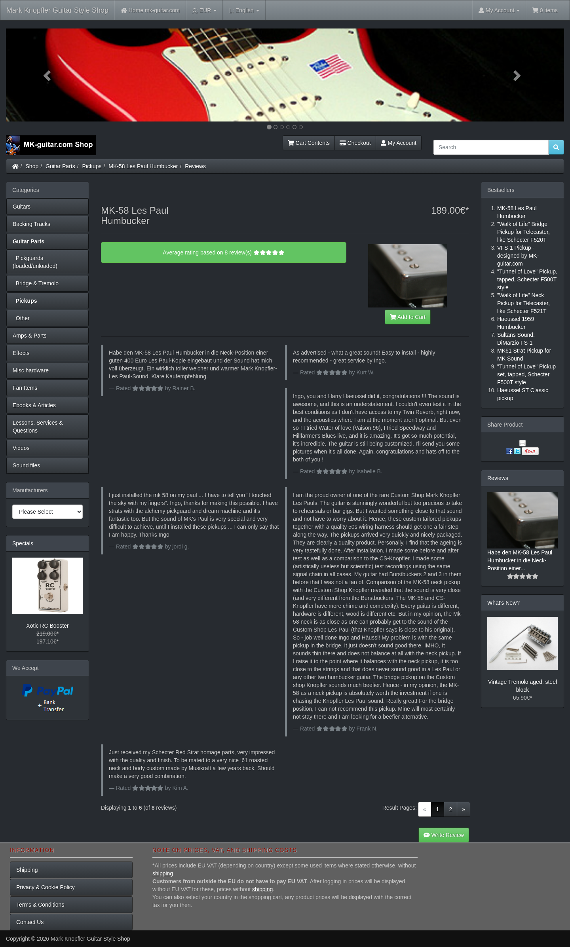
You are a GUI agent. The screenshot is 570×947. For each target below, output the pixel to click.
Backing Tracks (31, 224)
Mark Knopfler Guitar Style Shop (57, 10)
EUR (204, 10)
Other (21, 318)
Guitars (21, 206)
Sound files (26, 465)
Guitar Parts (60, 166)
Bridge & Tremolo (36, 283)
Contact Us (30, 922)
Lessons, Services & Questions (38, 426)
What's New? (503, 603)
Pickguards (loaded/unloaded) (35, 262)
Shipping (27, 870)
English (244, 10)
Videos (21, 448)
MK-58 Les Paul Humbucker (143, 166)
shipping (162, 873)
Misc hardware (31, 370)
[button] (48, 74)
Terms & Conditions (40, 904)
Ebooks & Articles (34, 405)
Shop (32, 166)
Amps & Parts (30, 335)
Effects (21, 353)
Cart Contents (309, 143)
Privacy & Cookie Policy (45, 887)
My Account (398, 143)
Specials (22, 543)
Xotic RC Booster (47, 625)
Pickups (92, 166)
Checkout (355, 143)
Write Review (444, 835)
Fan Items (25, 388)
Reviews (195, 166)
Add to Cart (408, 317)
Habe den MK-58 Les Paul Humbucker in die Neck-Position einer (519, 560)
